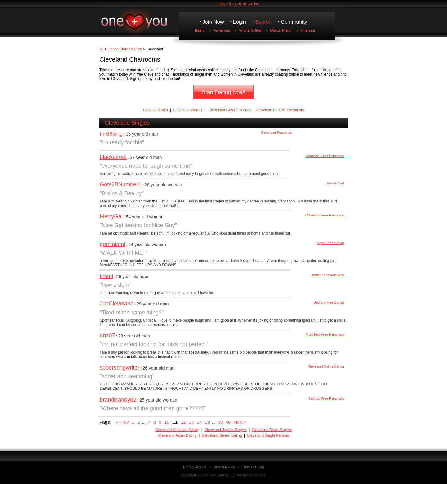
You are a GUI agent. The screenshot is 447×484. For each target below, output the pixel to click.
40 (228, 422)
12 (183, 422)
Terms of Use (253, 467)
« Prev (122, 422)
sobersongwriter (119, 368)
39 (220, 422)
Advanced (222, 30)
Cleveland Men (155, 110)
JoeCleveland (116, 303)
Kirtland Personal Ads (328, 275)
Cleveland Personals (276, 132)
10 (166, 422)
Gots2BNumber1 (120, 184)
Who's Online (250, 30)
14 (199, 422)
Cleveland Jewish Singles (226, 430)
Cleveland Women (188, 110)
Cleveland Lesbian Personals (280, 110)
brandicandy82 (118, 400)
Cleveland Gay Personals (230, 110)
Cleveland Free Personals (324, 215)
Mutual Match (281, 30)
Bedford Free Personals (326, 398)
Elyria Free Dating (330, 243)
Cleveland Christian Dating (177, 430)
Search (263, 22)
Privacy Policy (194, 467)
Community (294, 22)
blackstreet (113, 157)
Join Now (213, 22)
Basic (200, 30)
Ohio (138, 49)
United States (119, 49)
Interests (308, 30)
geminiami (112, 244)
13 (191, 422)
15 (207, 422)
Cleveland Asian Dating (177, 435)
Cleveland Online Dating (326, 366)
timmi (106, 276)
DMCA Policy (224, 467)
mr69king (111, 134)
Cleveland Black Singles (272, 430)
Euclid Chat (335, 183)
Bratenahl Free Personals (325, 156)
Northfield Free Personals (325, 334)
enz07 (107, 336)
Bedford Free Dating (329, 302)
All (101, 49)
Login (239, 22)
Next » (240, 422)
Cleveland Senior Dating (222, 435)
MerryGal (111, 216)
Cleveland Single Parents (268, 435)
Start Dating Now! (223, 92)
